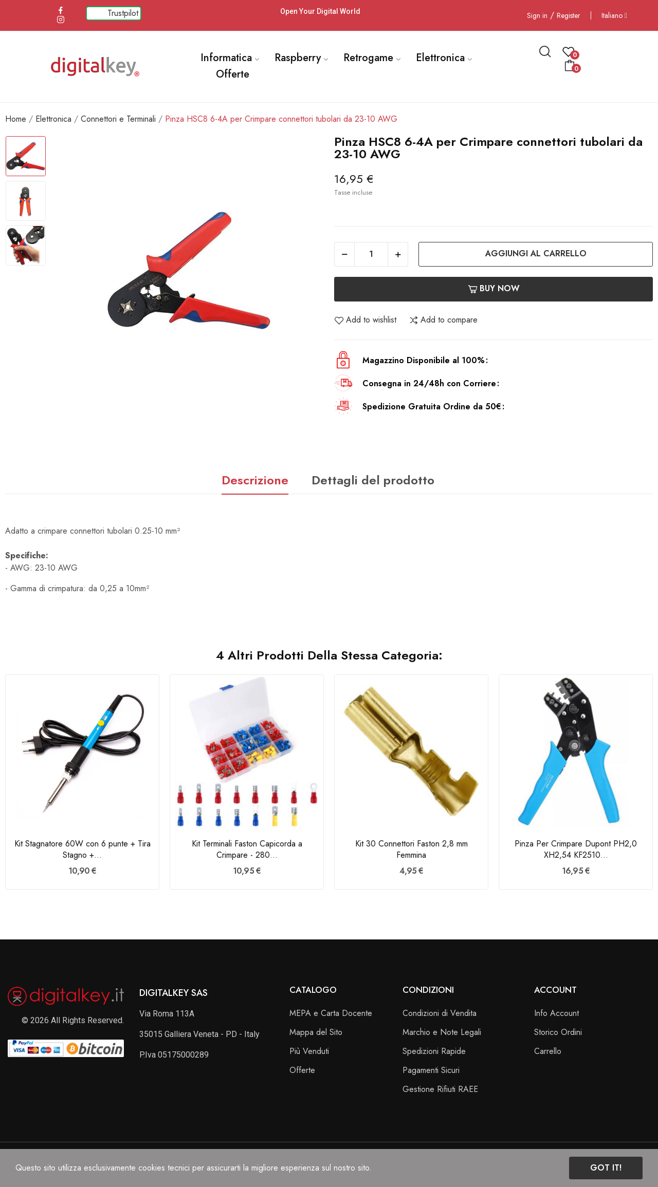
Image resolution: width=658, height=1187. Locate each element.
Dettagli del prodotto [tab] (373, 480)
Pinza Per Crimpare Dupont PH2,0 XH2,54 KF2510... (576, 849)
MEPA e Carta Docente (330, 1013)
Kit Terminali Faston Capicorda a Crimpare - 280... (247, 849)
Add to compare (443, 320)
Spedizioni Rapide (434, 1051)
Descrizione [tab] (255, 480)
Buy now (494, 288)
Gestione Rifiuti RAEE (440, 1089)
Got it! (606, 1168)
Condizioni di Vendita (440, 1013)
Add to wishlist (365, 320)
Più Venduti (309, 1051)
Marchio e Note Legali (442, 1032)
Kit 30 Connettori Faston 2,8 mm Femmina (411, 849)
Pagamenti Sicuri (431, 1070)
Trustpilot (122, 13)
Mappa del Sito (315, 1032)
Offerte (302, 1070)
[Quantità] (371, 254)
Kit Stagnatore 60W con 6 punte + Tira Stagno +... (82, 849)
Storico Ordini (558, 1032)
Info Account (556, 1013)
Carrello (547, 1051)
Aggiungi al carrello (536, 253)
